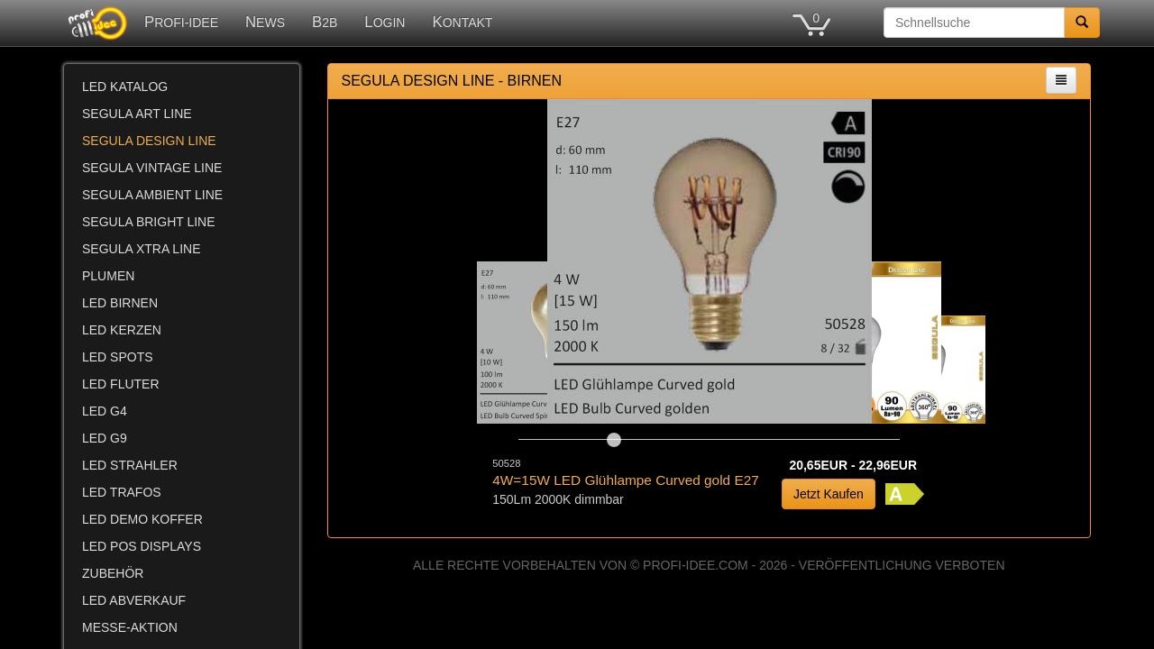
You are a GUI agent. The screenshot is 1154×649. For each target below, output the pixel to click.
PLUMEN (108, 276)
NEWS (265, 22)
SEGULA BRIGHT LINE (148, 222)
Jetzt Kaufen (828, 494)
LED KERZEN (121, 330)
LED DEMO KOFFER (142, 519)
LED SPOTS (117, 357)
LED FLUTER (121, 384)
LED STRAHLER (130, 465)
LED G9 (104, 438)
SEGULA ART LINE (137, 113)
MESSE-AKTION (130, 627)
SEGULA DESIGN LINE (149, 140)
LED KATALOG (125, 86)
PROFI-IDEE (181, 22)
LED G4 (104, 411)
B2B (324, 22)
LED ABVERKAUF (134, 600)
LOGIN (384, 22)
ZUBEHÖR (112, 573)
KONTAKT (462, 22)
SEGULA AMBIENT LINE (152, 194)
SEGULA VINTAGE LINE (152, 167)
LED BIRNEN (120, 303)
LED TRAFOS (121, 492)
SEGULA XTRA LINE (141, 249)
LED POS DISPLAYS (141, 546)
